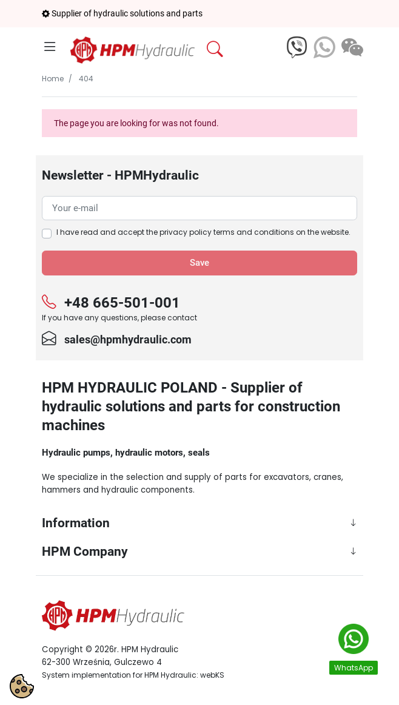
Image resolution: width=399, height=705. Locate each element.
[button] (243, 49)
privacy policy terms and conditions (226, 232)
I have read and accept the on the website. (203, 232)
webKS (212, 675)
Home (53, 78)
